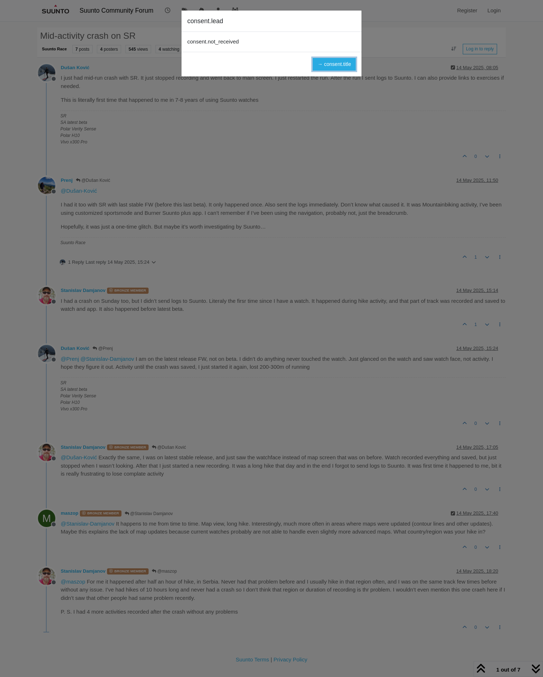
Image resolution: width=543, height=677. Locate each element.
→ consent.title (334, 64)
